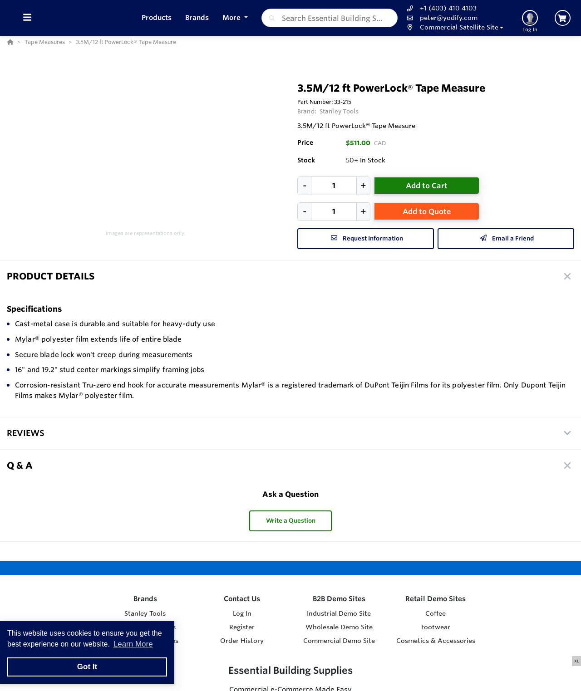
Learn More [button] (133, 644)
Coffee (435, 613)
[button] (454, 27)
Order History (242, 641)
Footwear (435, 627)
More (232, 17)
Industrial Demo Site (339, 613)
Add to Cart (427, 185)
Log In (242, 613)
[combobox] (329, 18)
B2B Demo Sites (339, 598)
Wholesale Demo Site (339, 627)
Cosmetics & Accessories (435, 641)
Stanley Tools (339, 111)
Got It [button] (87, 666)
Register (242, 627)
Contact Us (242, 598)
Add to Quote (427, 211)
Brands (145, 598)
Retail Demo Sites (435, 598)
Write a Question (290, 520)
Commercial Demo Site (339, 641)
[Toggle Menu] (27, 18)
